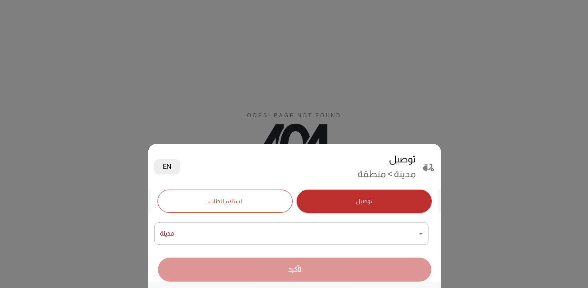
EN (167, 166)
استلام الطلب (225, 201)
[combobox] (291, 233)
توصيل (364, 201)
